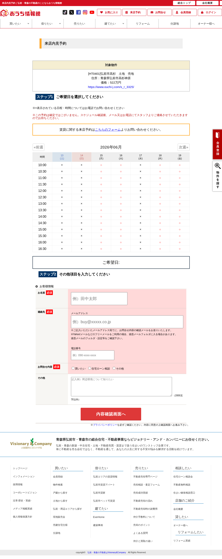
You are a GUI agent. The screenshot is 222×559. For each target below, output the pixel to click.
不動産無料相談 (181, 488)
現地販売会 (59, 520)
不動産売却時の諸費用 (145, 512)
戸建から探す (60, 496)
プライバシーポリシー (105, 428)
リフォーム (143, 23)
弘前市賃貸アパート (104, 488)
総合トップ (184, 3)
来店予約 (135, 12)
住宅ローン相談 (98, 368)
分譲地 (174, 23)
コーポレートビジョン (25, 496)
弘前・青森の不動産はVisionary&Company (107, 556)
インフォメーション (24, 480)
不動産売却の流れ (143, 504)
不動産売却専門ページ (145, 480)
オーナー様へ (206, 23)
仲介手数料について (144, 520)
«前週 (38, 147)
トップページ (20, 472)
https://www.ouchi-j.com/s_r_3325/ (111, 87)
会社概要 (178, 512)
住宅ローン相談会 (183, 480)
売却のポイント (141, 528)
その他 (117, 368)
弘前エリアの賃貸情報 (105, 480)
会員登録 (185, 12)
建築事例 (98, 528)
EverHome (99, 520)
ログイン (211, 12)
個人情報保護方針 (22, 520)
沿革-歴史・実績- (22, 504)
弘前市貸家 (99, 496)
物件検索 (58, 488)
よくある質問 (140, 536)
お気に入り (111, 12)
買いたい (15, 23)
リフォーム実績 (181, 544)
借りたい (46, 23)
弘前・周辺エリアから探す (67, 512)
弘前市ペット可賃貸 (104, 504)
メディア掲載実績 (22, 512)
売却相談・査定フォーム (146, 488)
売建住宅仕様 (60, 528)
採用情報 (18, 488)
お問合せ (160, 12)
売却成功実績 (140, 496)
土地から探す (60, 504)
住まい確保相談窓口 (184, 496)
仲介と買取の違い (143, 544)
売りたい (79, 23)
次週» (183, 147)
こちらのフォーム (108, 129)
